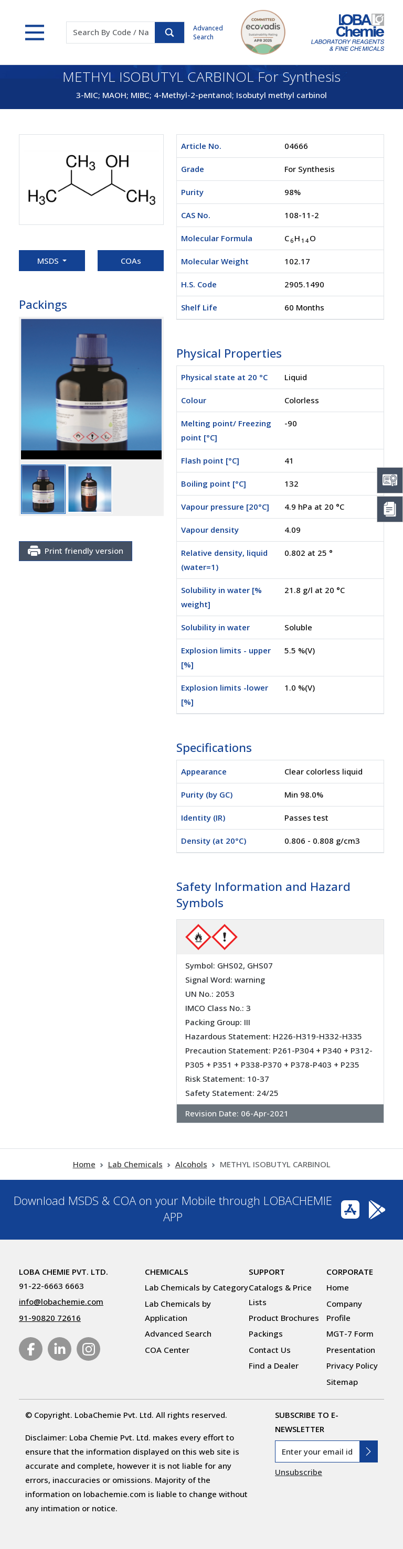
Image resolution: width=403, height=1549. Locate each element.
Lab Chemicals (135, 1164)
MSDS (49, 260)
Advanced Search (208, 32)
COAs (131, 260)
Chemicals (166, 1271)
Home (84, 1164)
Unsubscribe (298, 1472)
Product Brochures (284, 1318)
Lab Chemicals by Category (196, 1287)
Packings (266, 1333)
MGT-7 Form (350, 1333)
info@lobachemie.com (61, 1301)
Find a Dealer (274, 1365)
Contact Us (270, 1349)
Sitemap (342, 1381)
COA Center (167, 1349)
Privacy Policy (352, 1365)
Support (267, 1271)
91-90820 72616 (50, 1318)
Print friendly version (75, 551)
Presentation (350, 1349)
